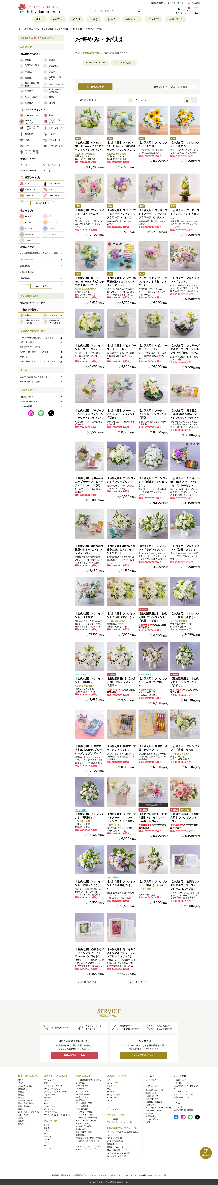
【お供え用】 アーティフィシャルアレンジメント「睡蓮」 (153, 414)
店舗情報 (112, 1144)
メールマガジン (151, 1119)
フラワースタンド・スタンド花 (56, 1115)
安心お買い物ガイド (176, 3)
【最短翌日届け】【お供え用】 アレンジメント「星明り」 (121, 682)
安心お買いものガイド (154, 1090)
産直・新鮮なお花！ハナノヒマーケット (41, 361)
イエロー (47, 1131)
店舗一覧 (175, 19)
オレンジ (47, 1134)
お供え (112, 19)
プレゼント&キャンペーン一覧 (119, 1122)
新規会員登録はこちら (74, 1055)
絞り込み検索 (95, 87)
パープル (47, 1137)
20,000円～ (48, 171)
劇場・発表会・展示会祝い (29, 1112)
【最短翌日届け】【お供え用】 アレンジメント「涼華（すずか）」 (153, 617)
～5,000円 (23, 165)
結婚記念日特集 (82, 1097)
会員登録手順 (150, 1116)
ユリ (109, 1106)
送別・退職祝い (24, 1106)
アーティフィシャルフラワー (56, 1092)
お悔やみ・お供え (25, 1086)
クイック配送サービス (90, 52)
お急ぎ (94, 19)
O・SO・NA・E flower (96, 62)
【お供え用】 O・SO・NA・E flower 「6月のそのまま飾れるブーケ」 (89, 282)
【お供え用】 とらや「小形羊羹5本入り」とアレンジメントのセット (184, 482)
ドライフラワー (50, 1095)
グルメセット (49, 1106)
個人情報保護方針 (80, 1175)
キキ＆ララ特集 (82, 1123)
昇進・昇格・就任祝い (27, 1103)
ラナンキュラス (113, 1109)
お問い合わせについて (183, 1097)
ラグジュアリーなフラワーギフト (89, 1146)
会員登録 (149, 1113)
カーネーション (113, 1095)
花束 (46, 1083)
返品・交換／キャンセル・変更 (158, 1107)
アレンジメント (50, 1080)
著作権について (116, 1175)
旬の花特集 (80, 1100)
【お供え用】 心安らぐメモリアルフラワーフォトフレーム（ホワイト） (89, 953)
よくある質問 (194, 3)
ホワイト (47, 1145)
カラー (109, 1100)
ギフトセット (49, 1109)
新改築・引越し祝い (26, 1100)
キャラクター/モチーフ (53, 1086)
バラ (109, 1080)
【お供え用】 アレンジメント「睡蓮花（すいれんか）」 (153, 482)
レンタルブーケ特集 (84, 1112)
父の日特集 (80, 1088)
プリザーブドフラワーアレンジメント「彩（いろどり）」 (153, 282)
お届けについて (151, 1096)
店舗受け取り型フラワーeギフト (41, 352)
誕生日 (39, 19)
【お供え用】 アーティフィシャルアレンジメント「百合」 (121, 414)
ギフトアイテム (50, 1112)
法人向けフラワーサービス (86, 1149)
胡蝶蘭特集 (80, 1135)
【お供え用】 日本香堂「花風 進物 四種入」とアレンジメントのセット (184, 414)
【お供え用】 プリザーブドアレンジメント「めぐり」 (184, 214)
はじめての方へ (158, 3)
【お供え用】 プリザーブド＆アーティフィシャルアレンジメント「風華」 (121, 818)
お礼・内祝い (23, 1115)
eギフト (57, 19)
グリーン (47, 1142)
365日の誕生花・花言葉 (30, 381)
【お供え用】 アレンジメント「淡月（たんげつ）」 (89, 214)
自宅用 (21, 1124)
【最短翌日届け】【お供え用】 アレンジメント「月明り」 (184, 682)
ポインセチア (112, 1083)
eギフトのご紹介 (115, 1141)
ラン (109, 1103)
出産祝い (21, 1092)
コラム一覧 (178, 1107)
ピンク (47, 1128)
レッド (47, 1125)
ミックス (47, 1148)
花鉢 (46, 1103)
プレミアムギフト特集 (85, 1115)
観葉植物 (47, 1098)
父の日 (76, 19)
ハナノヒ (41, 357)
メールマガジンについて (184, 1094)
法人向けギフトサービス (32, 303)
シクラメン (111, 1086)
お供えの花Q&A (82, 1109)
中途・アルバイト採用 (157, 1175)
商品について (150, 1093)
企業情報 (55, 1175)
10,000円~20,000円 (27, 171)
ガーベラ (110, 1092)
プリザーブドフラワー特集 (86, 1118)
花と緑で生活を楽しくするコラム (35, 377)
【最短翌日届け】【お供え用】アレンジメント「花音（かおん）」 (153, 818)
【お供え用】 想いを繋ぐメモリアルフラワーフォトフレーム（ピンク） (121, 953)
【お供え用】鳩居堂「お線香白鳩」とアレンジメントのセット (121, 550)
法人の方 (153, 19)
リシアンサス (112, 1098)
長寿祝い (21, 1109)
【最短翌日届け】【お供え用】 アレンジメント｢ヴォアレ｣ (184, 818)
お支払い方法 (150, 1105)
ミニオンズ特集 (82, 1091)
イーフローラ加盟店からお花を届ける (41, 338)
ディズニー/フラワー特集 (86, 1120)
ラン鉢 (47, 1100)
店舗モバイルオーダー (117, 1147)
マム (109, 1089)
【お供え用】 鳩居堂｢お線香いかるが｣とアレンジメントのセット (89, 550)
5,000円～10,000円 (51, 165)
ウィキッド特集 (82, 1086)
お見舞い (21, 1121)
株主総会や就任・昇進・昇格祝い (89, 1138)
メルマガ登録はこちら (143, 1055)
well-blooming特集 (83, 1094)
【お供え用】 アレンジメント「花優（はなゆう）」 (153, 682)
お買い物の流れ (151, 1099)
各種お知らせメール (153, 1110)
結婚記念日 (132, 19)
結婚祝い (21, 1095)
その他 (148, 1122)
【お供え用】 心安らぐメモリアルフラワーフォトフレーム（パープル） (184, 885)
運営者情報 (65, 1175)
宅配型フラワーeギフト (30, 347)
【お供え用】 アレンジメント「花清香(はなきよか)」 (121, 885)
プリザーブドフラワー (53, 1089)
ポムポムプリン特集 (84, 1126)
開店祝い (21, 1098)
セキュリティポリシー (99, 1175)
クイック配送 (112, 1119)
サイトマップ (130, 1175)
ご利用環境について (182, 1091)
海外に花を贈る (41, 342)
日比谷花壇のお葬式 (116, 1156)
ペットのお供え (123, 62)
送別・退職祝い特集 (84, 1103)
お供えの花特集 (82, 1106)
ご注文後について (181, 1083)
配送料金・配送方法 (153, 1102)
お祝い (21, 1118)
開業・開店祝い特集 (84, 1132)
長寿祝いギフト (82, 1129)
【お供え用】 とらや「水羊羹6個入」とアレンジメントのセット (121, 282)
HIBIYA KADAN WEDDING (118, 1153)
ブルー (47, 1139)
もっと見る (41, 203)
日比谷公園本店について (118, 1150)
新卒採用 (142, 1175)
